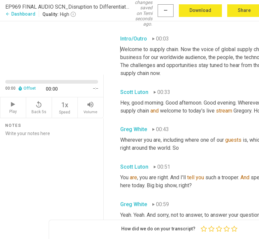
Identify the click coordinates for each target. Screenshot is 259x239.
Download (200, 10)
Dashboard (20, 14)
